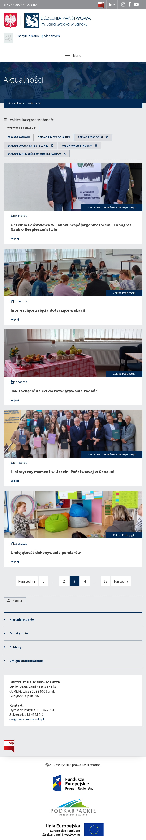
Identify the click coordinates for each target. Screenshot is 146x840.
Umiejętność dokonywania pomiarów (46, 552)
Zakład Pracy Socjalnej (54, 137)
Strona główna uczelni (21, 5)
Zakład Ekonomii (18, 137)
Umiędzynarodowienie (26, 661)
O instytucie (18, 633)
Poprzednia (26, 581)
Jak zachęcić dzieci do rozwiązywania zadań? (54, 391)
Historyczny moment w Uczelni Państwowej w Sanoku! (62, 471)
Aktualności (24, 79)
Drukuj (14, 601)
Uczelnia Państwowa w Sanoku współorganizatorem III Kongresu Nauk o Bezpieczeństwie (72, 227)
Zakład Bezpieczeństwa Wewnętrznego (34, 153)
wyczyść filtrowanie (21, 128)
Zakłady (15, 647)
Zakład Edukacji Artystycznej (27, 145)
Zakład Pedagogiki (90, 137)
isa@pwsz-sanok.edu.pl (26, 719)
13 (105, 581)
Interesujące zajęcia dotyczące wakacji (48, 310)
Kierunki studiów (21, 620)
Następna (121, 581)
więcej (15, 238)
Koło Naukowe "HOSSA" (76, 145)
